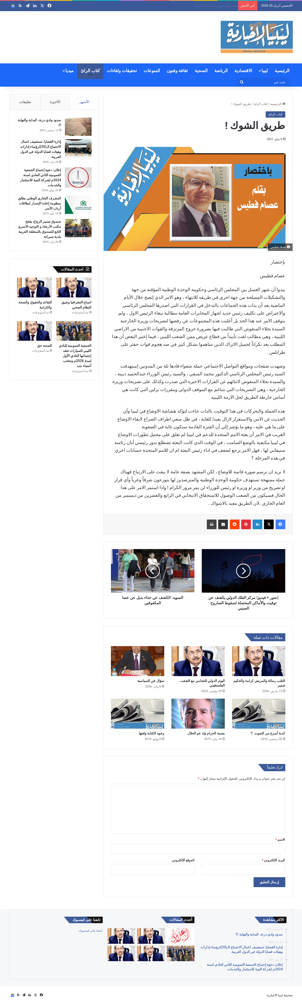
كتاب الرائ (90, 70)
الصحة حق (44, 345)
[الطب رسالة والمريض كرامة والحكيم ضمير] (258, 661)
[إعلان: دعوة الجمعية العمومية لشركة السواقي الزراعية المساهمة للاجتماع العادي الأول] (180, 936)
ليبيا (265, 70)
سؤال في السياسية (150, 681)
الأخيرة (55, 102)
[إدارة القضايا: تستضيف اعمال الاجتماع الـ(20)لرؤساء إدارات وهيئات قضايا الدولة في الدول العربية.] (78, 148)
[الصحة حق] (34, 331)
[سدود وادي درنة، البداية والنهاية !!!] (78, 127)
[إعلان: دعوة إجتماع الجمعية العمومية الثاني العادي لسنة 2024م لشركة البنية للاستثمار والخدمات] (78, 177)
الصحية (201, 70)
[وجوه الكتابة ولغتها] (137, 714)
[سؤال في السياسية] (137, 661)
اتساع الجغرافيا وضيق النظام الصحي (210, 6)
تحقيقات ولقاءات (122, 70)
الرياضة (221, 70)
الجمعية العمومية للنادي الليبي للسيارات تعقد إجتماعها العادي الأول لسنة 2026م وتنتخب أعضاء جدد (75, 356)
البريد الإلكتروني (273, 860)
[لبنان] (121, 953)
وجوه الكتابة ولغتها (151, 733)
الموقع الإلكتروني (183, 860)
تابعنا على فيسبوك (90, 930)
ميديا (69, 70)
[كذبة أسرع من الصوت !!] (258, 714)
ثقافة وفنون (177, 70)
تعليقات (25, 102)
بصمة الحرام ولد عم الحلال (206, 733)
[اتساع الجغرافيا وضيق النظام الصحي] (74, 287)
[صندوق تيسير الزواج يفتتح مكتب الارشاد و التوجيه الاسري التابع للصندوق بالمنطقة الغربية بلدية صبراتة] (78, 228)
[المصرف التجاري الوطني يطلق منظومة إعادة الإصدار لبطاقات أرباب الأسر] (78, 205)
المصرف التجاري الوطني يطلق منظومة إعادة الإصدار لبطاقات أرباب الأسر (39, 203)
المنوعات (152, 70)
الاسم (280, 839)
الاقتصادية (243, 70)
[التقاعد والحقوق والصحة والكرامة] (34, 287)
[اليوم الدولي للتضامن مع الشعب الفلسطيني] (198, 661)
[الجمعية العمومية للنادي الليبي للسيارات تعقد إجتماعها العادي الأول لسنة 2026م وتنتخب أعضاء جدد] (74, 331)
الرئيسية (282, 70)
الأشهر (84, 102)
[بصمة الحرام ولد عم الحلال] (198, 714)
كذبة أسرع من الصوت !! (268, 733)
